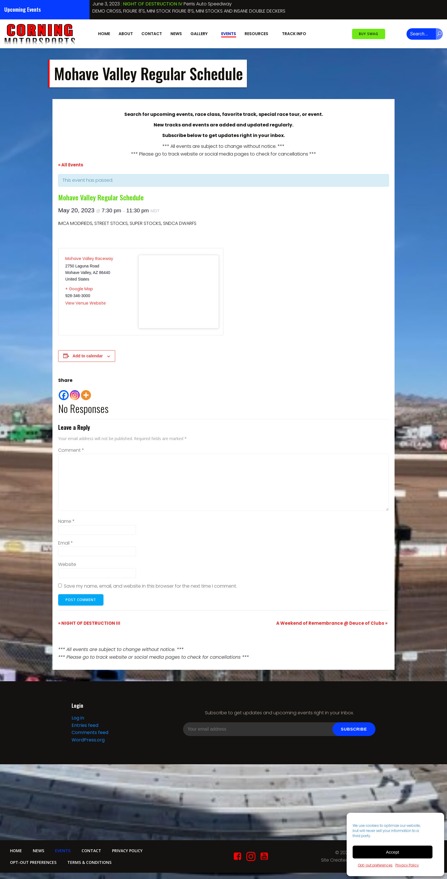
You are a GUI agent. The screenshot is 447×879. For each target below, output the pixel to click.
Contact (151, 34)
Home (104, 34)
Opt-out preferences (375, 865)
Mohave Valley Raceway (89, 258)
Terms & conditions (90, 863)
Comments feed (89, 733)
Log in (77, 718)
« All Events (70, 165)
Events (228, 34)
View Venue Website (85, 303)
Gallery (201, 34)
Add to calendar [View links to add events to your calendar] (88, 355)
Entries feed (84, 725)
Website (67, 564)
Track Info (296, 34)
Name (66, 521)
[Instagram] (75, 392)
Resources (259, 34)
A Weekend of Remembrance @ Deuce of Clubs (331, 623)
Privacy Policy (407, 865)
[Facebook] (64, 392)
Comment (71, 450)
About (126, 34)
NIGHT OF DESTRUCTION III (89, 623)
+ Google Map (79, 288)
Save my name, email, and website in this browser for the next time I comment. (150, 585)
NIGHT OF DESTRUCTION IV (152, 4)
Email (65, 542)
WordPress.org (87, 740)
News (176, 34)
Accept (392, 852)
